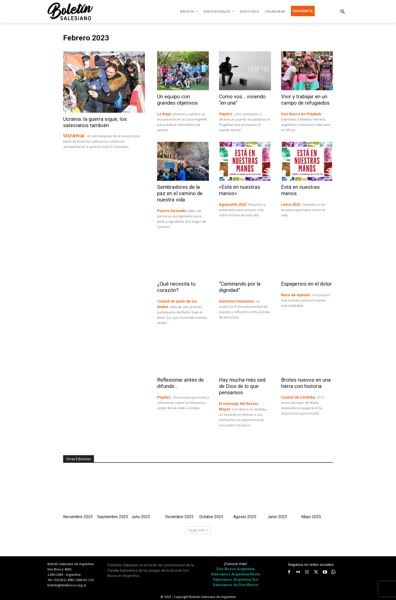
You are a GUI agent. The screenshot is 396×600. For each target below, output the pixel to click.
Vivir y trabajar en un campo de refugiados (306, 100)
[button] (342, 11)
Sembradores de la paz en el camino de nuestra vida (180, 193)
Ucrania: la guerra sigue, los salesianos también (95, 122)
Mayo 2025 (311, 516)
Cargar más (198, 530)
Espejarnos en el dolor (307, 284)
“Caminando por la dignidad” (240, 287)
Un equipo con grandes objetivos (178, 100)
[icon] (333, 572)
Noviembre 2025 (78, 516)
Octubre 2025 (211, 516)
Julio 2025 (140, 516)
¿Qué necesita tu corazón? (176, 287)
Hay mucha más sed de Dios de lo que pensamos (242, 386)
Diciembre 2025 (179, 516)
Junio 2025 (277, 516)
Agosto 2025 (244, 516)
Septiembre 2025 (112, 516)
